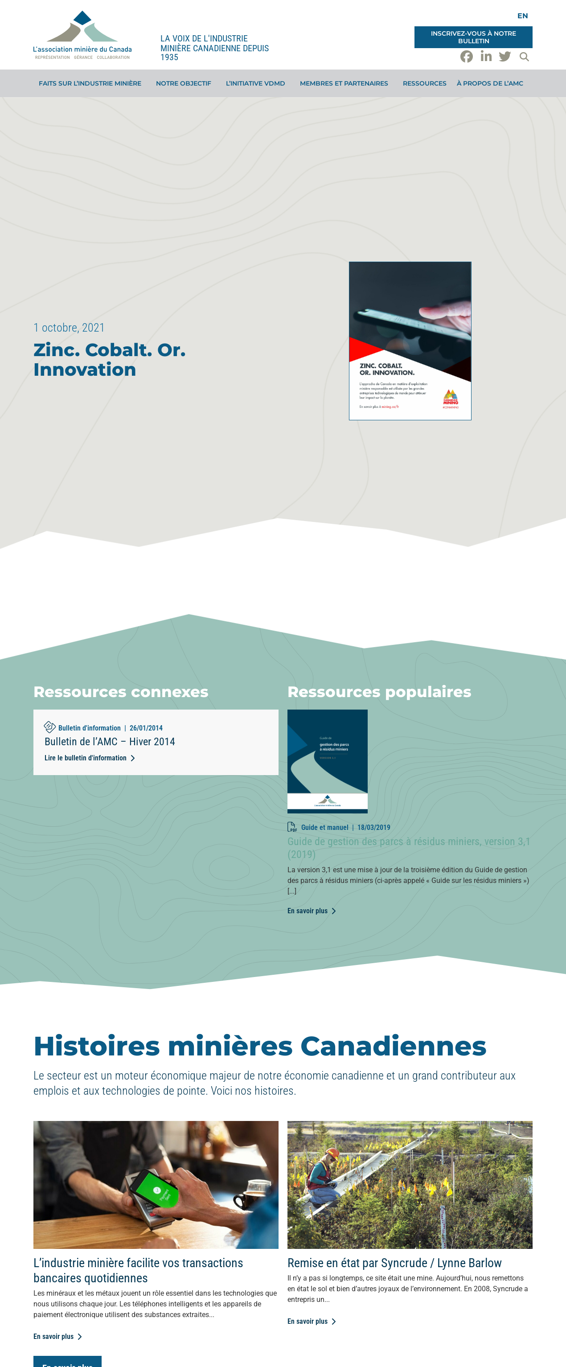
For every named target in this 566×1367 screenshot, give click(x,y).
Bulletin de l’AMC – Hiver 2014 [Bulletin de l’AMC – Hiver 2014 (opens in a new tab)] (110, 741)
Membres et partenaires (346, 83)
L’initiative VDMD (258, 83)
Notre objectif (186, 83)
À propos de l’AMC (492, 83)
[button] (524, 56)
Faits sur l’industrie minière (92, 83)
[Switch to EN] (522, 16)
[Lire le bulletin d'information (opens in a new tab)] (90, 758)
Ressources (425, 83)
